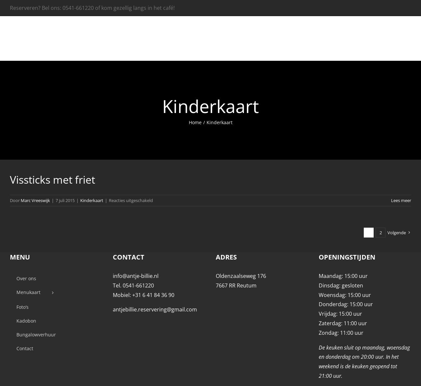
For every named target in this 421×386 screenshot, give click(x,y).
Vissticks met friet (52, 179)
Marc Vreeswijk (35, 200)
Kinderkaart (91, 200)
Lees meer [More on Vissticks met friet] (401, 200)
